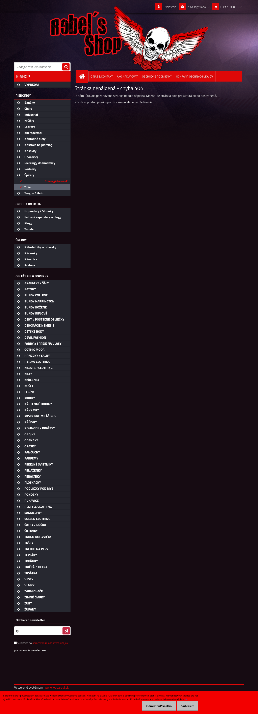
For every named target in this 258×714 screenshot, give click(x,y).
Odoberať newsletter (30, 620)
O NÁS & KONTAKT (102, 76)
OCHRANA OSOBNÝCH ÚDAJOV (194, 76)
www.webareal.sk (57, 687)
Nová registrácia (194, 6)
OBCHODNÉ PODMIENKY (157, 76)
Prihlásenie (165, 6)
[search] (66, 67)
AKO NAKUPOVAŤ (127, 76)
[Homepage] (83, 76)
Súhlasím (186, 706)
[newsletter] (66, 630)
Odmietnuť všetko (156, 706)
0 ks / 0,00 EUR (231, 6)
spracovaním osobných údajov (50, 643)
